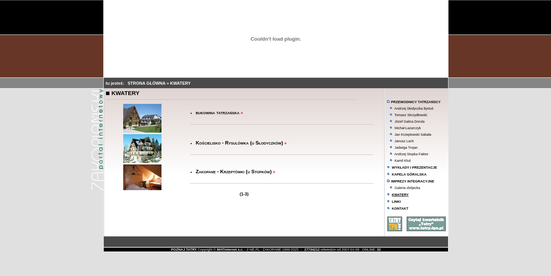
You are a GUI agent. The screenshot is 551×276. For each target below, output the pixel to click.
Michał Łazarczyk (408, 128)
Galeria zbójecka (407, 188)
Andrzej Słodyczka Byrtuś (413, 108)
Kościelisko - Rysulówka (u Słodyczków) (239, 143)
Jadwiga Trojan (406, 148)
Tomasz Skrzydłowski (411, 115)
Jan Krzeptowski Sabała (413, 134)
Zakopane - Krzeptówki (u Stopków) (234, 171)
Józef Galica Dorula (410, 121)
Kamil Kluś (403, 161)
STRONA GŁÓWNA (147, 83)
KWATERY (180, 83)
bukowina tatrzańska (217, 112)
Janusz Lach (404, 141)
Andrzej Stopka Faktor (411, 154)
